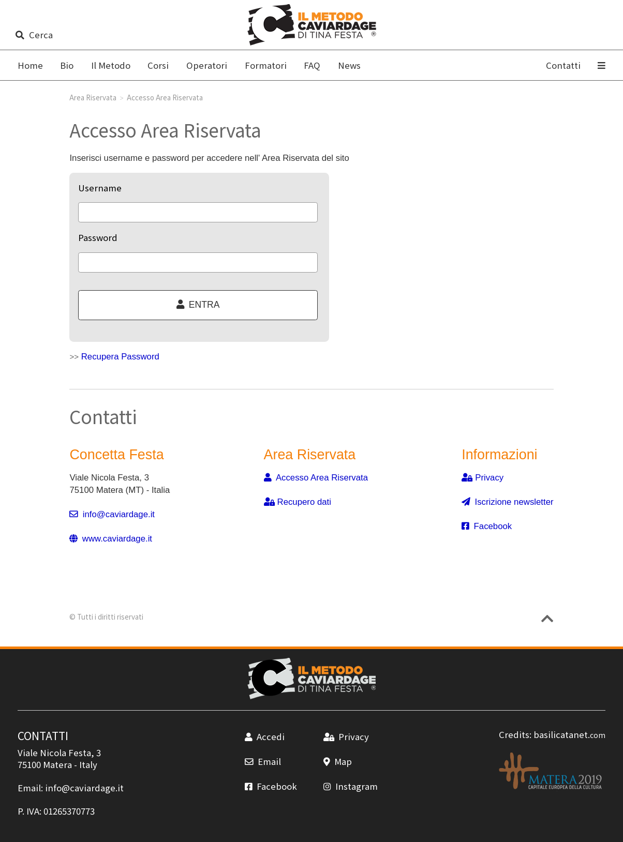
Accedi (265, 736)
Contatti (563, 65)
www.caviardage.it (110, 539)
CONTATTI (43, 735)
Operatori (206, 65)
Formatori (266, 65)
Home (30, 65)
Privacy (482, 478)
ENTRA (198, 304)
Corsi (158, 65)
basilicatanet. (569, 734)
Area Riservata (92, 97)
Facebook (487, 526)
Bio (66, 65)
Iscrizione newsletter (507, 502)
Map (337, 761)
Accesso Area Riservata (316, 478)
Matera (57, 764)
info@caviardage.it (112, 514)
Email (263, 761)
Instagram (350, 786)
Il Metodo (110, 65)
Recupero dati (298, 502)
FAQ (312, 65)
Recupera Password (120, 357)
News (349, 65)
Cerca (34, 34)
